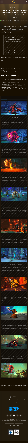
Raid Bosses (3, 97)
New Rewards (20, 97)
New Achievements (12, 97)
